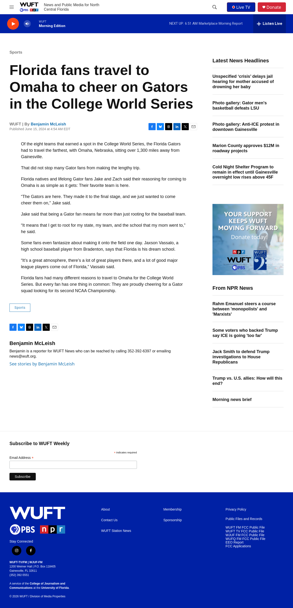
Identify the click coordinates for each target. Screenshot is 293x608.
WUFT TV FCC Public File (244, 531)
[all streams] (269, 23)
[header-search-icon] (214, 7)
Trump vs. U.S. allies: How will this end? (247, 381)
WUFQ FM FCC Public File (245, 539)
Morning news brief (232, 399)
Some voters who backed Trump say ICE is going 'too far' (245, 333)
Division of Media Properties (47, 596)
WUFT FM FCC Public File (245, 527)
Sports (15, 52)
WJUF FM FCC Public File (244, 535)
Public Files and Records (243, 519)
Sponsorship (172, 520)
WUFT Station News (116, 531)
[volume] (27, 23)
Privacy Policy (235, 509)
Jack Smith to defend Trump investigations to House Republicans (241, 356)
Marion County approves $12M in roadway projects (245, 148)
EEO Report (234, 542)
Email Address (21, 458)
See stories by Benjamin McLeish (42, 364)
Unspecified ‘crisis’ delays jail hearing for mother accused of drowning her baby (243, 81)
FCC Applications (238, 546)
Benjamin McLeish (48, 124)
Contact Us (109, 520)
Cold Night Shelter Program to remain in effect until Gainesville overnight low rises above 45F (245, 172)
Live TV (241, 7)
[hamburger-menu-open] (11, 7)
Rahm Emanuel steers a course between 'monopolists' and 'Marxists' (244, 309)
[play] (13, 24)
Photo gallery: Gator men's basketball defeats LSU (239, 106)
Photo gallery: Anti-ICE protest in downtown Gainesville (245, 127)
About (105, 509)
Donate (273, 7)
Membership (172, 509)
